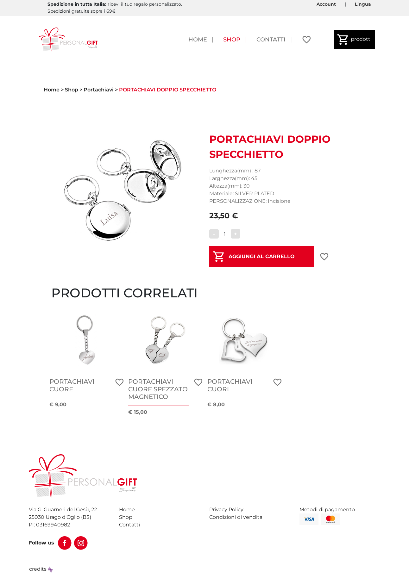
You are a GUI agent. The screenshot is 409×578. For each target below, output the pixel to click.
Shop (231, 39)
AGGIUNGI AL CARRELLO (262, 256)
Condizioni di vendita (235, 517)
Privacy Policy (226, 510)
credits (41, 569)
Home (197, 39)
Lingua (363, 4)
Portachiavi (99, 90)
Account (326, 4)
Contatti (271, 39)
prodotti (354, 39)
